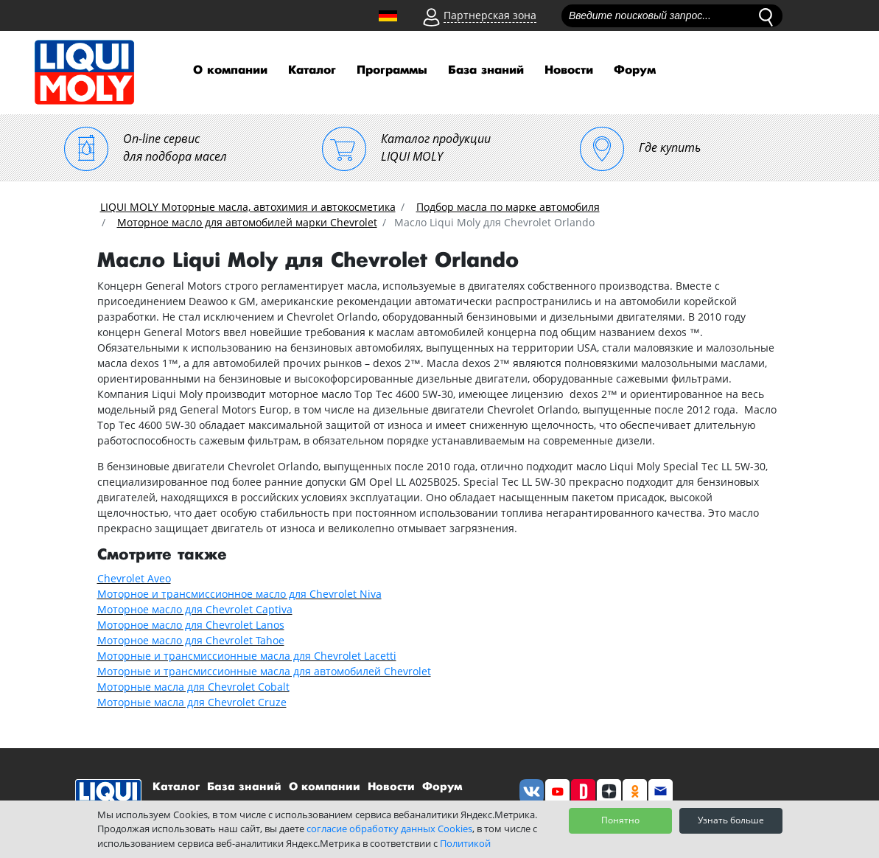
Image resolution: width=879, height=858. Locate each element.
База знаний (486, 70)
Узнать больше (731, 820)
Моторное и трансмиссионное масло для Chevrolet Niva (239, 594)
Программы (392, 70)
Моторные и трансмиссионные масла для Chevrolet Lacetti (246, 656)
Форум (635, 70)
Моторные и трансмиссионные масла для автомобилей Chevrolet (264, 671)
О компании (230, 70)
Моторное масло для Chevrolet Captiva (195, 609)
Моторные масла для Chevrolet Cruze (192, 702)
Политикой (465, 843)
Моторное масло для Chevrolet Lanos (190, 625)
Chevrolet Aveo (134, 578)
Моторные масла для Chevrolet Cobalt (193, 687)
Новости (568, 70)
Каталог (312, 70)
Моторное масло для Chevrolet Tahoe (190, 640)
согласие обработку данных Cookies (389, 828)
